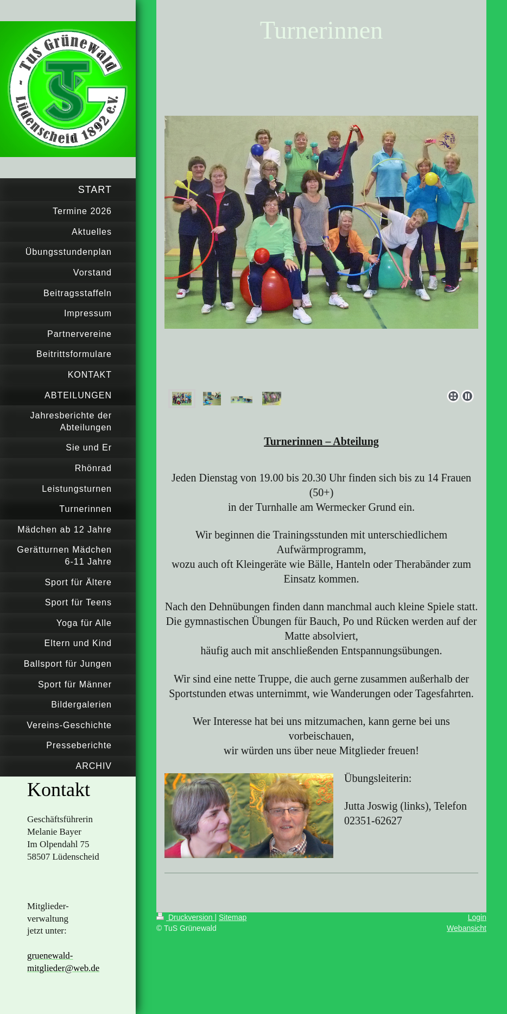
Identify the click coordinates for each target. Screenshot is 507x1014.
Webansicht (466, 928)
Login (477, 917)
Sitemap (232, 917)
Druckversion (185, 917)
